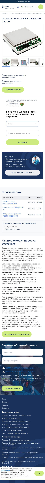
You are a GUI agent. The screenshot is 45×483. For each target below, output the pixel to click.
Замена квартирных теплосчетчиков (16, 424)
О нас (4, 399)
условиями (5, 471)
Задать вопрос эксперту (22, 173)
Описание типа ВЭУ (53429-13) (13, 209)
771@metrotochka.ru (12, 229)
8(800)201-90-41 (22, 1)
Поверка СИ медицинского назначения (17, 440)
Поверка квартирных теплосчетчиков (16, 415)
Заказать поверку (13, 90)
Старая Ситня (27, 7)
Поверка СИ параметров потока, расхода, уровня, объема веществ (21, 444)
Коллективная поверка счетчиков (15, 433)
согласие (6, 378)
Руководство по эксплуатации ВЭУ (10, 202)
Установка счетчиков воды (12, 430)
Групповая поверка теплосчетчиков (15, 427)
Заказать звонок (12, 388)
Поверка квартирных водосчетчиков (16, 421)
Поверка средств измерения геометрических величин (20, 453)
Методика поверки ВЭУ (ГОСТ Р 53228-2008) (12, 215)
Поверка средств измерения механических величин (22, 457)
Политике (30, 380)
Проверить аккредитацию (17, 334)
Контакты (5, 408)
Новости (5, 405)
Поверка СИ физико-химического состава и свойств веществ (22, 449)
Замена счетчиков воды (11, 418)
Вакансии (5, 402)
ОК (39, 473)
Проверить (22, 142)
